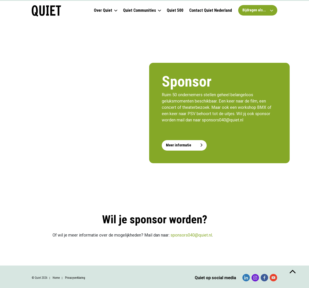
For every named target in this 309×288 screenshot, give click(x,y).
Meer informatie (184, 145)
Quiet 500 (175, 10)
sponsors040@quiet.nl (191, 235)
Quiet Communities (139, 10)
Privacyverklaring (75, 277)
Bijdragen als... (257, 10)
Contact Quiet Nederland (210, 10)
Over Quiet (103, 10)
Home (56, 277)
